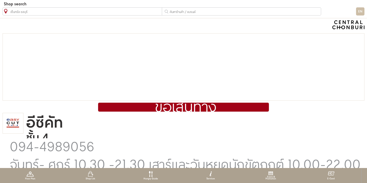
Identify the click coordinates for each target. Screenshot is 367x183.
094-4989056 (52, 148)
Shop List (90, 175)
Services (211, 175)
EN (360, 11)
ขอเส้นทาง (186, 107)
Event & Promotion (271, 175)
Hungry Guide (150, 175)
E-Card (331, 175)
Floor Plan (30, 175)
